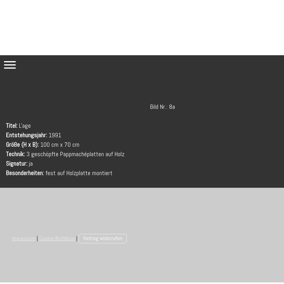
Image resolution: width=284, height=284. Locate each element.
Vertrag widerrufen (102, 238)
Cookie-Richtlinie (57, 238)
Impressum (24, 238)
